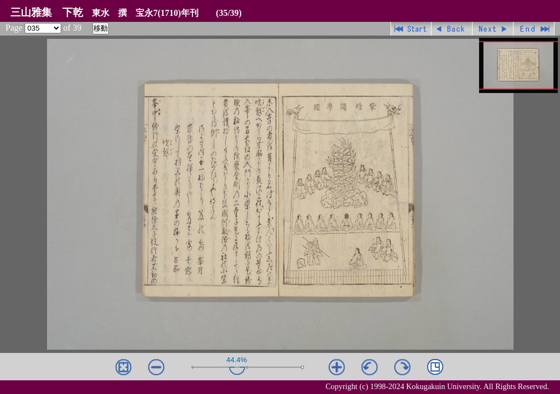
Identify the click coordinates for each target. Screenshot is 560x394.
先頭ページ (410, 29)
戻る (451, 29)
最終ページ (534, 29)
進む (493, 29)
